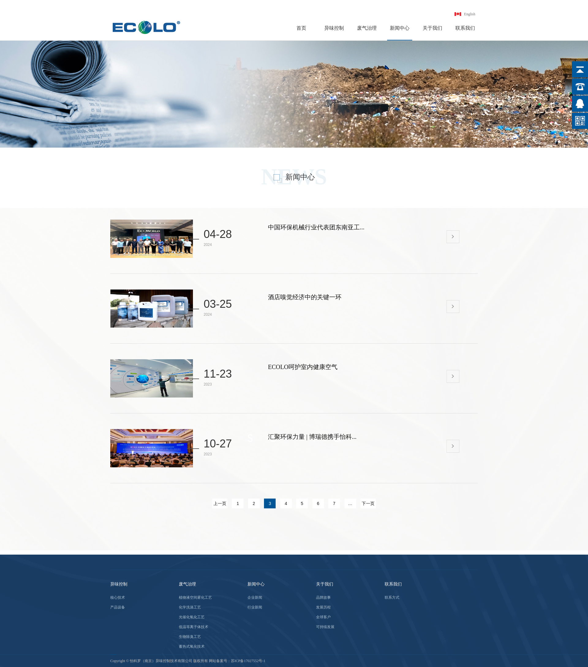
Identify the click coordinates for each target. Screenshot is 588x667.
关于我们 (432, 28)
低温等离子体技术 (193, 627)
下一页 (368, 503)
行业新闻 (254, 607)
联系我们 (465, 28)
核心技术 (117, 597)
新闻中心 (399, 28)
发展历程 (323, 607)
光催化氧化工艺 (192, 617)
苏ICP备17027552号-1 (248, 661)
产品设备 (117, 607)
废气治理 (367, 28)
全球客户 (323, 617)
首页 (301, 28)
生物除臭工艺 (190, 637)
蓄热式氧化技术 (192, 646)
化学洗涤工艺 (190, 607)
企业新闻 (254, 597)
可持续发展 (325, 627)
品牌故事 (323, 597)
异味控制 (334, 28)
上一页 (219, 503)
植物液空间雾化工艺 (195, 597)
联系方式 (392, 597)
